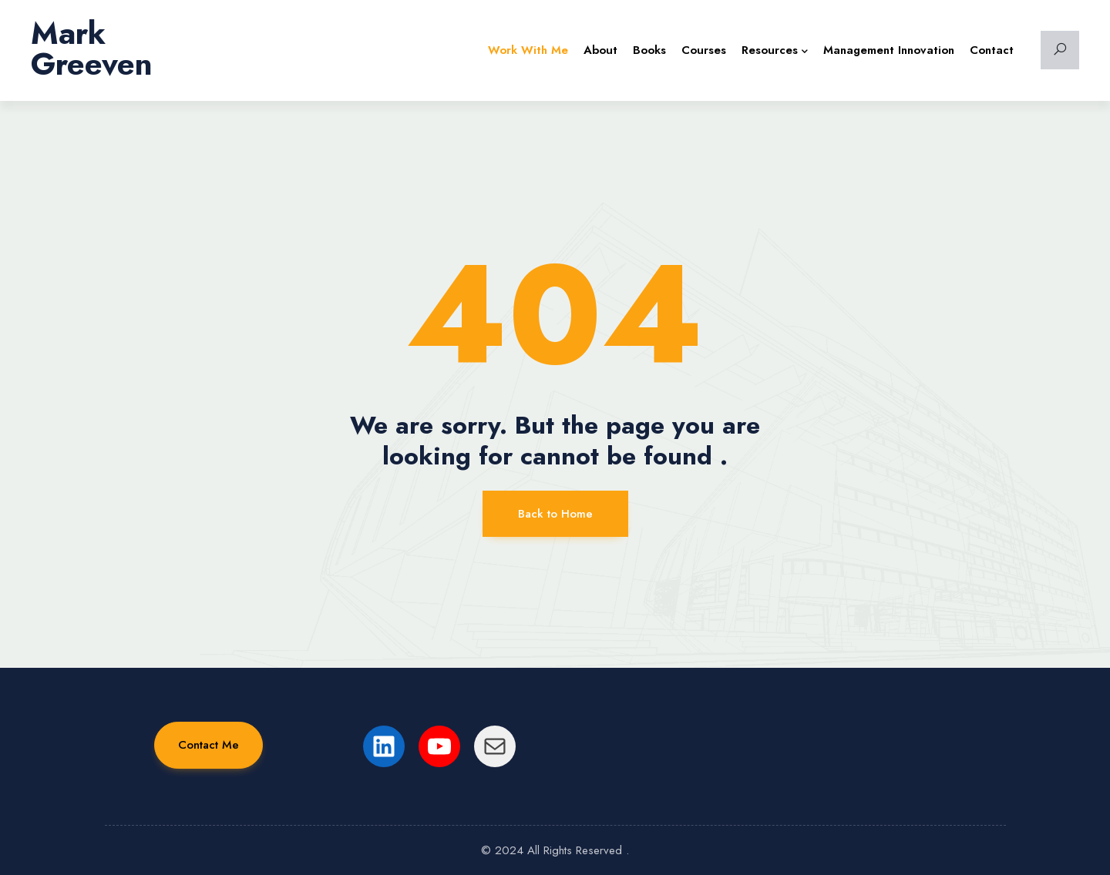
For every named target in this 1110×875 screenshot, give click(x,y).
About (600, 50)
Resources (775, 50)
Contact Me (208, 744)
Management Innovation (888, 50)
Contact (992, 50)
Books (649, 50)
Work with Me (528, 50)
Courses (703, 50)
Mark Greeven (92, 48)
